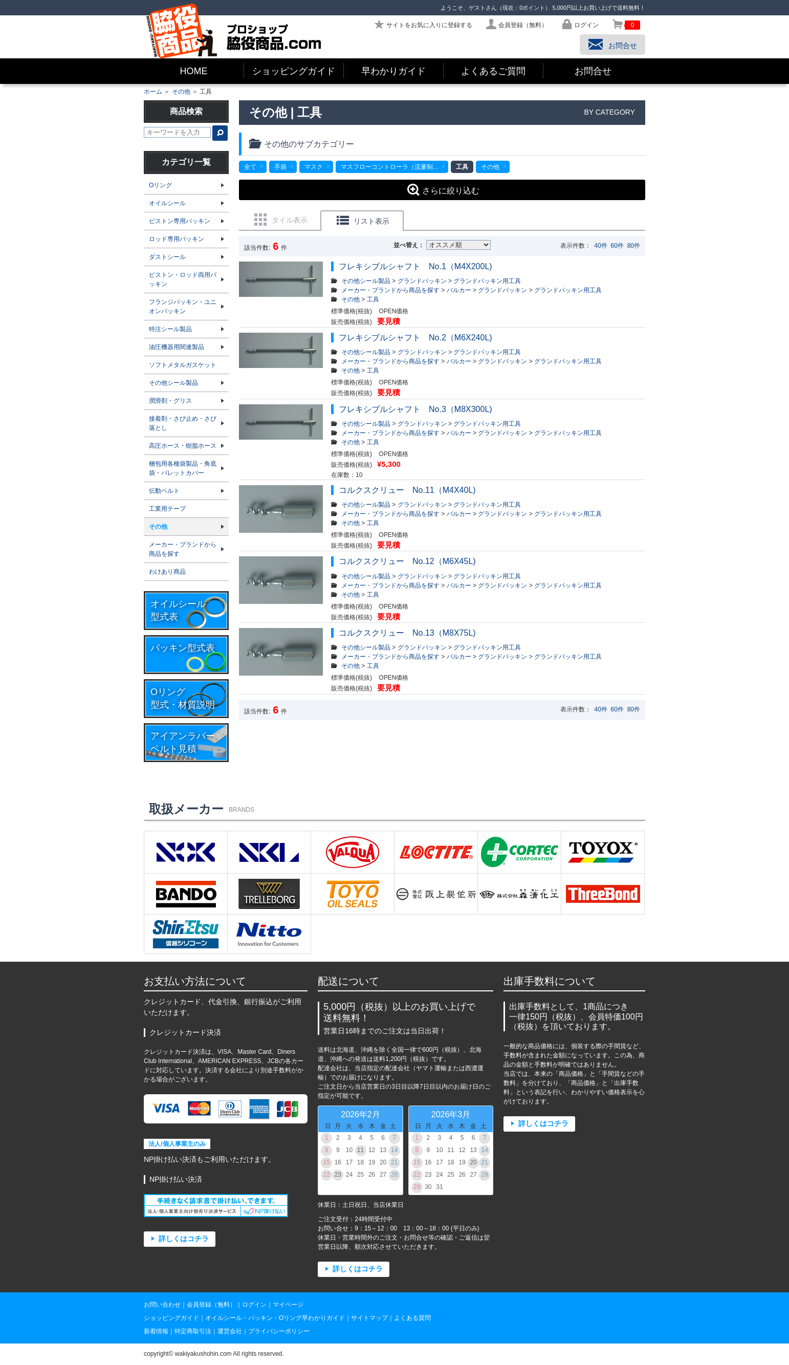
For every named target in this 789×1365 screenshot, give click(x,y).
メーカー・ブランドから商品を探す (390, 290)
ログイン (254, 1304)
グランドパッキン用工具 (487, 281)
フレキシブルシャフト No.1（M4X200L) (419, 266)
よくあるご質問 (493, 71)
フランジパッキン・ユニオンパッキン (182, 306)
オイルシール (167, 203)
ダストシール (167, 257)
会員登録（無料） (211, 1304)
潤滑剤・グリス (170, 400)
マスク (313, 166)
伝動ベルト (164, 490)
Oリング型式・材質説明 (182, 698)
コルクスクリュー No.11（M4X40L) (407, 490)
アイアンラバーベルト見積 (182, 742)
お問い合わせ (162, 1304)
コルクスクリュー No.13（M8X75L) (411, 633)
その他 (181, 91)
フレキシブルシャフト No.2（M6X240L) (415, 337)
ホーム (153, 91)
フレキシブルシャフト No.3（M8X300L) (415, 409)
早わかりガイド (393, 71)
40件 (601, 245)
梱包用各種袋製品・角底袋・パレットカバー (182, 468)
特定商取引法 (192, 1331)
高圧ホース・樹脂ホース (182, 445)
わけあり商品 (167, 571)
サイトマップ (369, 1317)
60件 (617, 245)
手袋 (280, 166)
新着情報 (156, 1331)
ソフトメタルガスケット (182, 365)
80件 (633, 245)
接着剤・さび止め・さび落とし (182, 423)
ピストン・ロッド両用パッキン (182, 279)
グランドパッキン (422, 281)
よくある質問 (412, 1317)
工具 (373, 299)
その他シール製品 (365, 281)
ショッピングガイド (293, 71)
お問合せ (593, 71)
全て (250, 166)
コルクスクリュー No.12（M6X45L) (407, 561)
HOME (194, 71)
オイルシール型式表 (178, 610)
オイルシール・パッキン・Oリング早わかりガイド (275, 1317)
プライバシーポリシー (279, 1331)
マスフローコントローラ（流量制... (389, 166)
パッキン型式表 (182, 648)
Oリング (160, 185)
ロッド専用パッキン (176, 239)
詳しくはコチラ (184, 1239)
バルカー (459, 290)
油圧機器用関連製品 (176, 347)
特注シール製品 (170, 329)
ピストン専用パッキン (179, 221)
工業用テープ (167, 508)
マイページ (288, 1304)
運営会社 (229, 1331)
